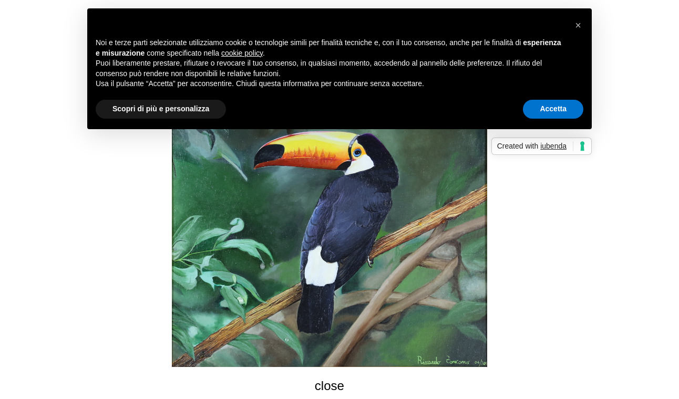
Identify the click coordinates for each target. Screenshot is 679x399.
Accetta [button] (553, 108)
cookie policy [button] (242, 53)
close (329, 386)
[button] (578, 25)
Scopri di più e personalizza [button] (160, 108)
